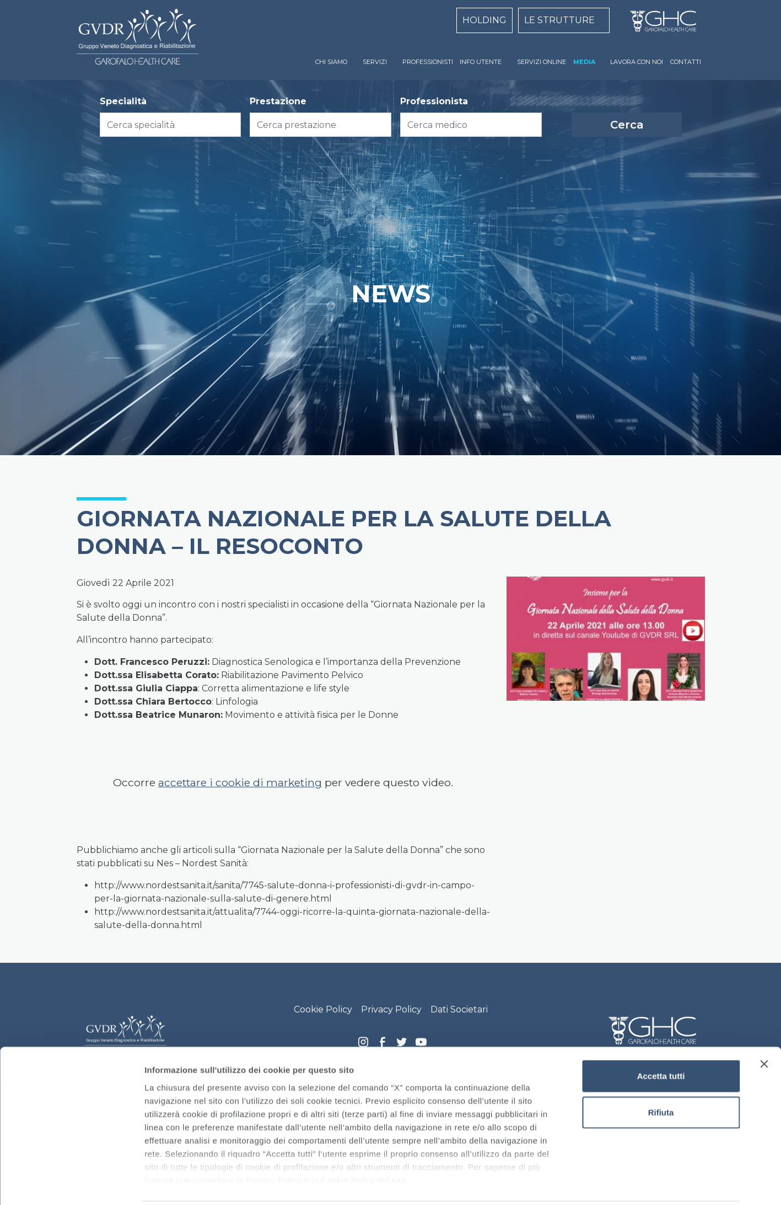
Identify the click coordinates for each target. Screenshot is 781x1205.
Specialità (123, 101)
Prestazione (278, 101)
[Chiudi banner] (764, 1024)
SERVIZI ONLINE (541, 62)
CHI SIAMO (331, 62)
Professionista (434, 101)
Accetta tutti (661, 1036)
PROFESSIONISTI (427, 62)
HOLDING (484, 20)
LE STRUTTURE (559, 20)
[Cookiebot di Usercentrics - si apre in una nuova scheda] (71, 1183)
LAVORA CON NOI (636, 62)
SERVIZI (375, 62)
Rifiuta (661, 1072)
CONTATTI (685, 62)
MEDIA (584, 62)
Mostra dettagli (580, 1183)
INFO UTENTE (481, 62)
